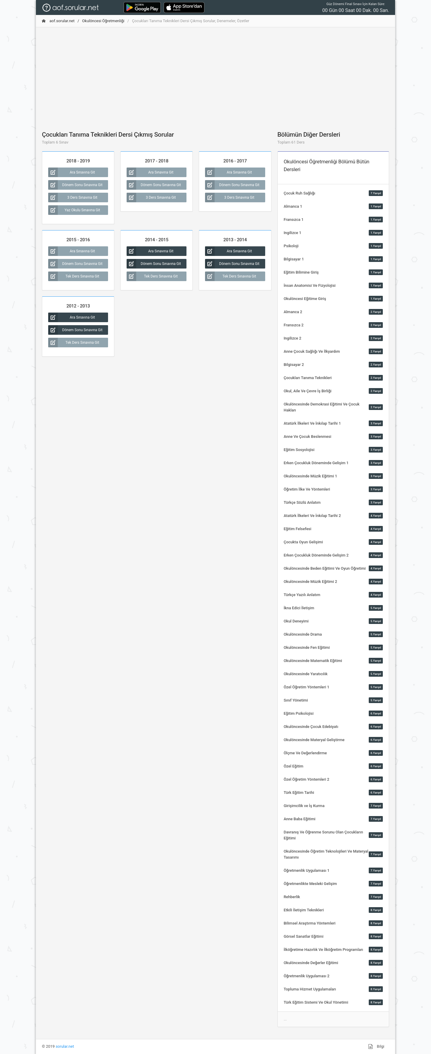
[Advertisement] (215, 74)
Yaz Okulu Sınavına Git (74, 210)
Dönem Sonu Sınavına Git (75, 185)
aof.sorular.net (58, 21)
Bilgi (376, 1046)
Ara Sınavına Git (71, 172)
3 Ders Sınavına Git (72, 197)
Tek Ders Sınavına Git (73, 276)
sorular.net (65, 1046)
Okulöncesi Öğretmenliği (103, 21)
